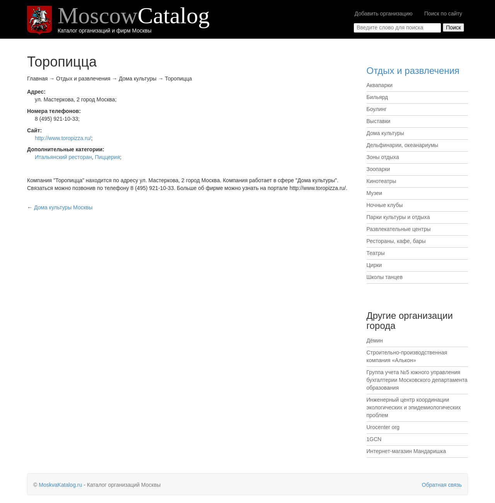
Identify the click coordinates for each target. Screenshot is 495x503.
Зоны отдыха (383, 157)
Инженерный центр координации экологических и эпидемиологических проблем (414, 407)
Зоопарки (378, 169)
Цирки (374, 265)
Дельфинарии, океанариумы (403, 145)
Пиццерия (107, 157)
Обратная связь (442, 485)
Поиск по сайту (443, 13)
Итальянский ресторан (63, 157)
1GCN (374, 439)
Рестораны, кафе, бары (396, 241)
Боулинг (377, 109)
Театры (376, 253)
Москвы (63, 207)
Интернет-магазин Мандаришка (406, 451)
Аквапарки (380, 85)
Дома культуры (385, 133)
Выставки (379, 121)
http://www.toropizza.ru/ (63, 138)
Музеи (374, 193)
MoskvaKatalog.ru (60, 485)
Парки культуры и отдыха (398, 217)
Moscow (134, 15)
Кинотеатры (381, 181)
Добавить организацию (384, 13)
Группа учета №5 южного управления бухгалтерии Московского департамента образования (417, 380)
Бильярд (377, 97)
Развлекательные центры (399, 229)
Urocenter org (383, 427)
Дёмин (375, 340)
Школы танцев (385, 277)
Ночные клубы (385, 205)
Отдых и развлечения (413, 70)
